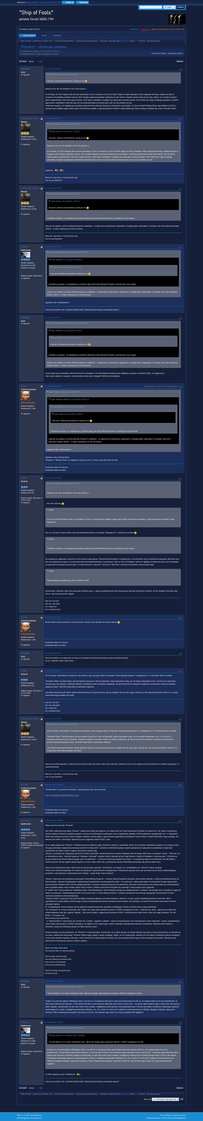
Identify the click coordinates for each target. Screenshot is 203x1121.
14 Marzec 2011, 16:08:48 (54, 820)
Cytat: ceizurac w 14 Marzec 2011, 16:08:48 (66, 987)
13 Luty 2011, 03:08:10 (53, 670)
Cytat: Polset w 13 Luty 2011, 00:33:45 (64, 392)
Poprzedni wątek (159, 53)
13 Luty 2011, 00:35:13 (53, 317)
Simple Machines (36, 1115)
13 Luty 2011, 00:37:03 (53, 386)
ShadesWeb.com (36, 1118)
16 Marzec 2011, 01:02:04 (54, 1022)
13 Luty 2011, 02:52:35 (53, 617)
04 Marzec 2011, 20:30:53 (54, 784)
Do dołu (23, 61)
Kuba (24, 478)
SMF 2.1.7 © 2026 (23, 1115)
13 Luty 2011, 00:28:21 (53, 69)
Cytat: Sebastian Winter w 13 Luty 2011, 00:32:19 (68, 252)
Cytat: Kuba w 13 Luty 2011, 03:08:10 (63, 724)
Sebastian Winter (30, 118)
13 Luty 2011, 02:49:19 (53, 478)
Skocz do (147, 1099)
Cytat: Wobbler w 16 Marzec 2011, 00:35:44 (66, 1028)
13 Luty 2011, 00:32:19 (53, 188)
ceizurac (25, 820)
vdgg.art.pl (145, 29)
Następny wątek (175, 53)
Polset (24, 246)
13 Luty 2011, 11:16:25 (53, 719)
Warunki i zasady (171, 1115)
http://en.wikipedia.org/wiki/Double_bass (62, 795)
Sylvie (132, 41)
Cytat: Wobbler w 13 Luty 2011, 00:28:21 (64, 124)
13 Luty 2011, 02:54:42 (53, 653)
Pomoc (162, 1115)
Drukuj (180, 61)
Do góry (23, 1088)
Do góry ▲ (182, 1115)
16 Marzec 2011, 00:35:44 (54, 981)
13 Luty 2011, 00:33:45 (53, 246)
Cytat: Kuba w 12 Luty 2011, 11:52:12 (63, 75)
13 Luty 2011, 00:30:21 (53, 118)
